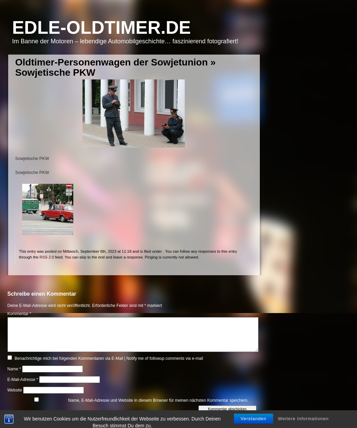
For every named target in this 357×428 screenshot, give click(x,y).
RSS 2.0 (47, 257)
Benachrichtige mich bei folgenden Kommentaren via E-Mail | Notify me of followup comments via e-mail (109, 358)
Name (14, 369)
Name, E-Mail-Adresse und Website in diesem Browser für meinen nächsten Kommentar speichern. (158, 400)
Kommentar (19, 313)
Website (15, 390)
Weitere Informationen (303, 423)
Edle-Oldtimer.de (101, 27)
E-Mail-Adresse (23, 379)
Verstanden (254, 423)
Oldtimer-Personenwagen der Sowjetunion (111, 62)
